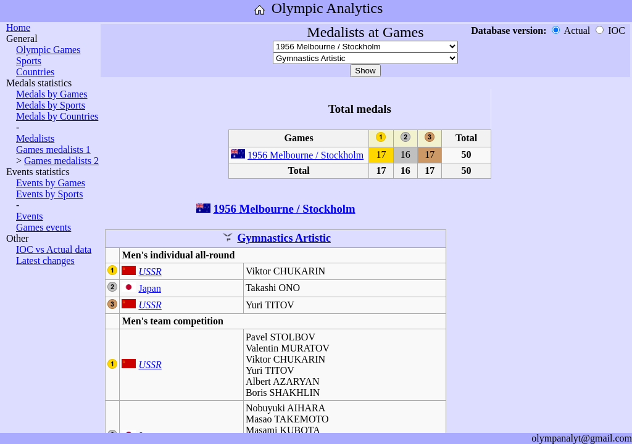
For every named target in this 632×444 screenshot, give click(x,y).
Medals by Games (52, 94)
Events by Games (50, 183)
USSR (149, 271)
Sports (28, 61)
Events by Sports (49, 194)
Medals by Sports (50, 105)
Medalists (35, 138)
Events (29, 216)
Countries (35, 72)
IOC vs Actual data (53, 249)
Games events (43, 227)
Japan (149, 288)
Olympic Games (48, 49)
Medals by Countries (57, 116)
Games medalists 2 (61, 160)
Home (18, 27)
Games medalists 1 (53, 149)
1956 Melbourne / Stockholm (305, 155)
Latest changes (45, 260)
